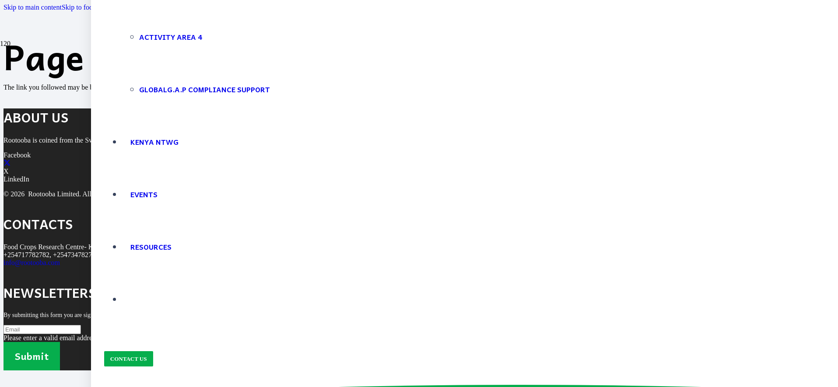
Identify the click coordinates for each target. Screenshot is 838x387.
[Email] (42, 329)
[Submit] (32, 356)
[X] (7, 163)
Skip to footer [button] (81, 7)
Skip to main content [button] (33, 7)
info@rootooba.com (32, 262)
